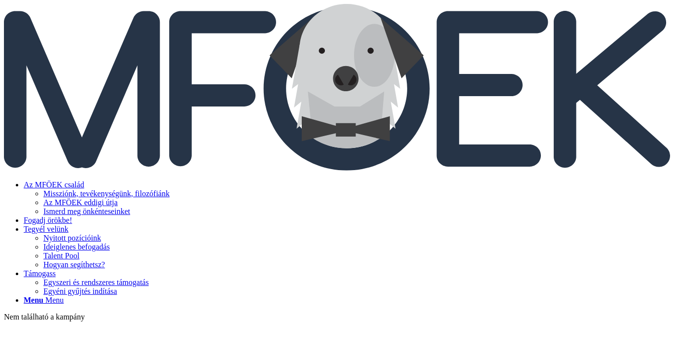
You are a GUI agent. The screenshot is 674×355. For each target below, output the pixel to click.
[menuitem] (347, 198)
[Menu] (44, 300)
